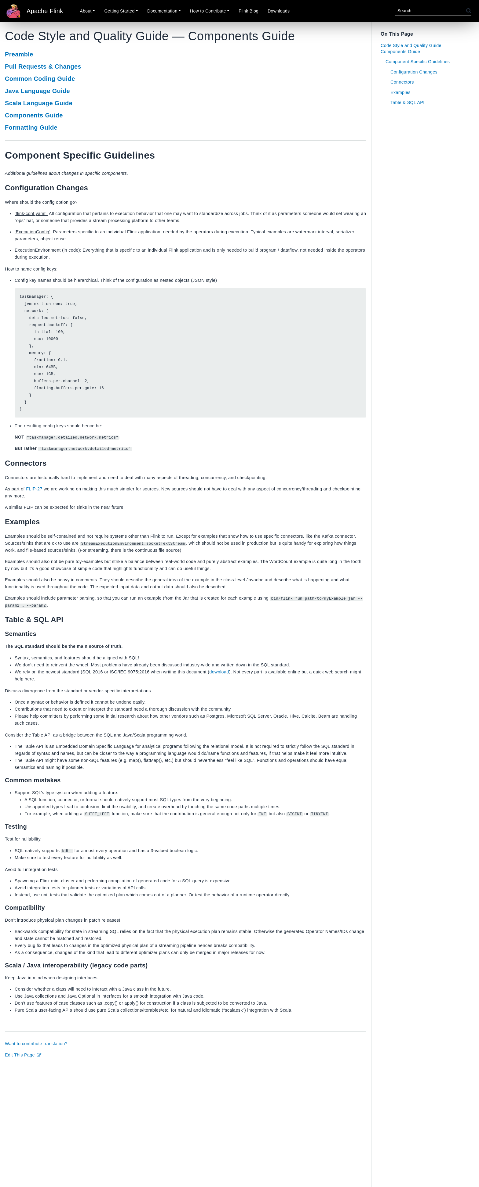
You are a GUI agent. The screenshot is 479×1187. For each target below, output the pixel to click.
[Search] (430, 11)
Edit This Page (23, 1055)
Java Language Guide (37, 91)
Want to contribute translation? (36, 1044)
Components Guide (34, 115)
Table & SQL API (407, 102)
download (219, 672)
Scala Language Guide (38, 103)
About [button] (86, 11)
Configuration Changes (413, 72)
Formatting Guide (31, 127)
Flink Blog (248, 11)
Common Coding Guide (40, 78)
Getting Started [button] (119, 11)
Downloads (279, 11)
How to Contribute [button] (208, 11)
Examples (400, 92)
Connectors (402, 82)
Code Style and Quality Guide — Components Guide (414, 48)
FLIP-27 (34, 489)
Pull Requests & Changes (43, 66)
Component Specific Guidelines (418, 61)
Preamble (19, 54)
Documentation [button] (162, 11)
